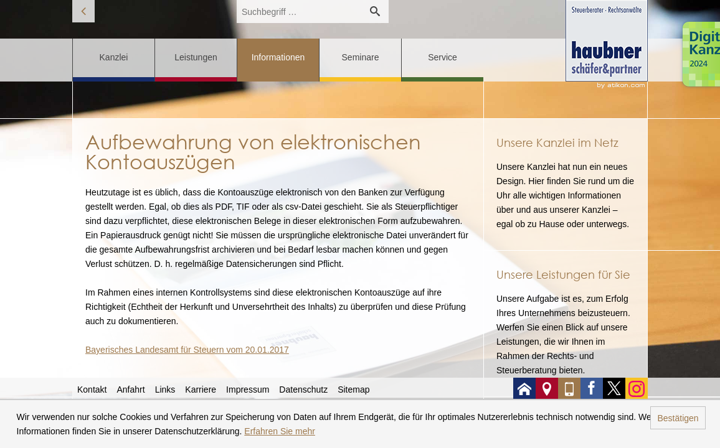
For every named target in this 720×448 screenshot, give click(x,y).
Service (442, 57)
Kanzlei (114, 57)
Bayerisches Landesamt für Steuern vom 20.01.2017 (187, 350)
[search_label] (299, 11)
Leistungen (195, 57)
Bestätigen (677, 418)
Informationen (278, 57)
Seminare (360, 57)
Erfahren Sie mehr (279, 431)
